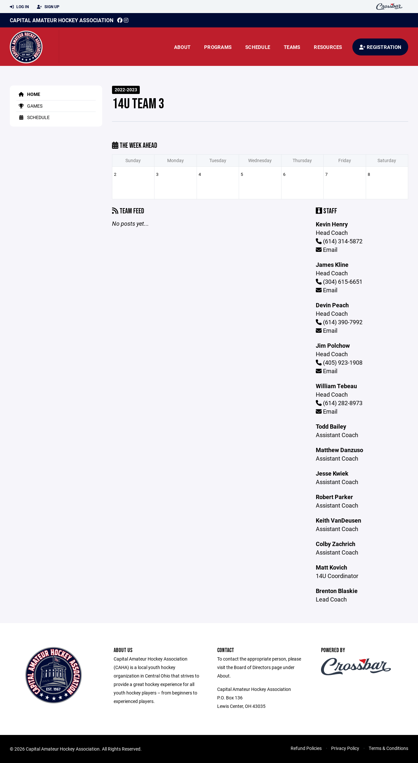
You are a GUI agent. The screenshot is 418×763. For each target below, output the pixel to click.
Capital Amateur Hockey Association (61, 20)
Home (28, 94)
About (182, 47)
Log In (19, 7)
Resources (328, 47)
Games (29, 106)
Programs (218, 47)
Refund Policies (306, 748)
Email (326, 249)
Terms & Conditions (388, 748)
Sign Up (48, 7)
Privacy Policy (345, 748)
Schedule (257, 47)
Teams (292, 47)
